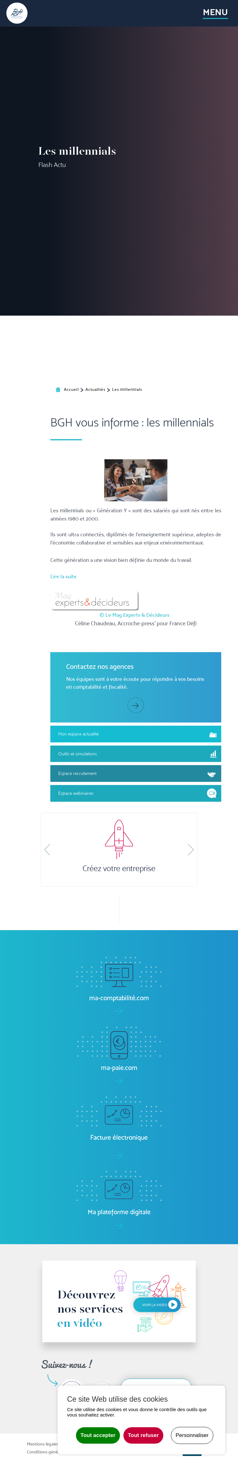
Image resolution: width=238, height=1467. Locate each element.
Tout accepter (97, 1435)
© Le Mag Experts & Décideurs (134, 686)
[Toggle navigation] (215, 13)
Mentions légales (43, 1443)
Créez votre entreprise (119, 868)
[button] (47, 849)
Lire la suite (63, 648)
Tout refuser (143, 1435)
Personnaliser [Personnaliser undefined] (192, 1435)
